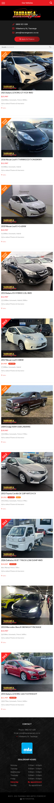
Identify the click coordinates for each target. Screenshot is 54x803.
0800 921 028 (22, 24)
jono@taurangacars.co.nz (27, 32)
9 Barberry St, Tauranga (26, 28)
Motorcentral (27, 799)
